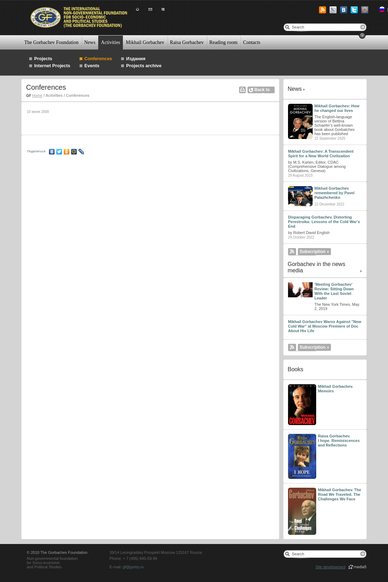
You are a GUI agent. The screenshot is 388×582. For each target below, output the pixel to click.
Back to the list (262, 90)
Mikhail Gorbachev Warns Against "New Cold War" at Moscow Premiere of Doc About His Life (324, 326)
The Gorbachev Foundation (51, 42)
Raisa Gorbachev (187, 42)
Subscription (312, 251)
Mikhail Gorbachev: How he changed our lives (336, 108)
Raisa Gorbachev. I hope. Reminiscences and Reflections (339, 440)
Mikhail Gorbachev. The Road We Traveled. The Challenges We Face (339, 494)
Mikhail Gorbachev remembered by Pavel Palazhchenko (334, 193)
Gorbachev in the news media (316, 267)
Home (37, 95)
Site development (330, 567)
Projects (43, 58)
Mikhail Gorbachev (145, 42)
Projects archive (143, 65)
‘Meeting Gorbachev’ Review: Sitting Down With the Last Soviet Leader (334, 291)
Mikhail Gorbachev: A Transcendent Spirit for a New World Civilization (320, 153)
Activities (110, 42)
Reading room (223, 42)
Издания (135, 58)
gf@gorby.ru (133, 567)
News (89, 42)
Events (92, 65)
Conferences (98, 58)
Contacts (251, 42)
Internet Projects (52, 65)
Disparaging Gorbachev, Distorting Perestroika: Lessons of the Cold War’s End (324, 221)
